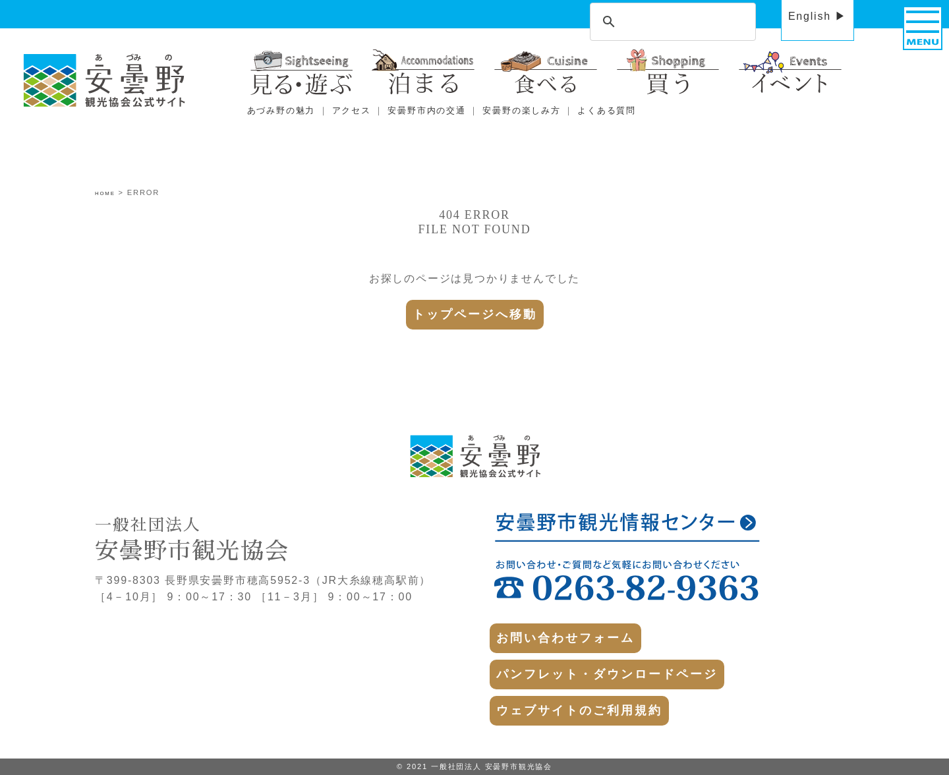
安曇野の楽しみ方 (521, 110)
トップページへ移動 (475, 314)
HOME (105, 193)
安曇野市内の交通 (426, 110)
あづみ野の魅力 (281, 110)
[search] (670, 22)
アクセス (351, 110)
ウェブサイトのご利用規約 (579, 710)
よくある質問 (606, 110)
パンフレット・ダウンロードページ (607, 674)
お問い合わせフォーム (565, 638)
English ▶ (817, 16)
